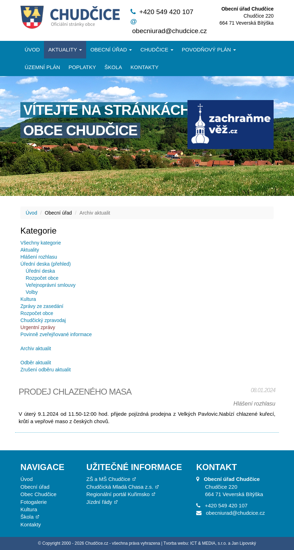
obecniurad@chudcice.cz (169, 31)
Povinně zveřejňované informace (56, 334)
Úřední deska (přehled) (45, 264)
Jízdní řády (99, 502)
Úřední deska (40, 271)
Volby (32, 292)
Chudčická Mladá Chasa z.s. (120, 487)
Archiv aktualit (35, 348)
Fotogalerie (33, 502)
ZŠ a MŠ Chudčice (108, 479)
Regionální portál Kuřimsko (118, 494)
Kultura (28, 299)
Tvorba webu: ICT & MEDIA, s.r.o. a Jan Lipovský (210, 543)
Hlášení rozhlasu (38, 257)
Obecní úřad (111, 49)
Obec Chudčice (38, 494)
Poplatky (82, 67)
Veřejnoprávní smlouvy (51, 285)
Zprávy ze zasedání (41, 306)
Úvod (32, 49)
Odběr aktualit (35, 362)
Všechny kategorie (40, 243)
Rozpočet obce (42, 278)
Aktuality (65, 49)
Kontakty (144, 67)
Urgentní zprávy (37, 327)
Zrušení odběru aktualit (45, 369)
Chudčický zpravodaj (43, 320)
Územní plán (42, 67)
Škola (113, 67)
